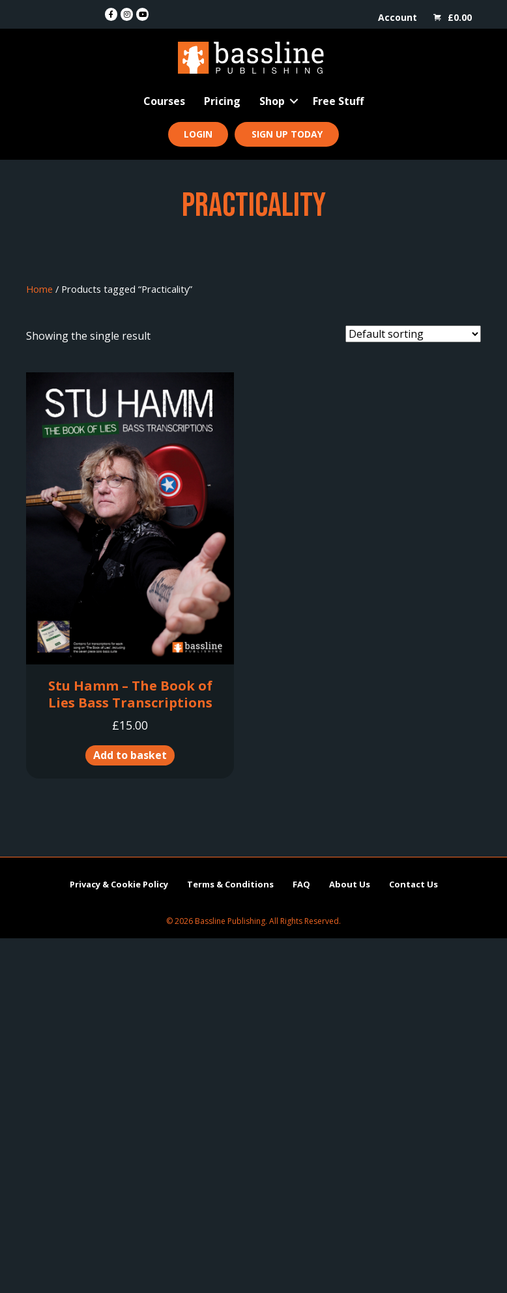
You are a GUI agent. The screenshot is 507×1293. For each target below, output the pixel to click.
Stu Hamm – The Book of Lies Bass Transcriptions (130, 694)
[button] (294, 101)
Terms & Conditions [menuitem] (230, 884)
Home (39, 288)
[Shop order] (413, 333)
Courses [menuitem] (164, 101)
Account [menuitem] (397, 17)
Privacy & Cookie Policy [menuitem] (119, 884)
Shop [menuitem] (272, 101)
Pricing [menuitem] (222, 101)
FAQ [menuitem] (301, 884)
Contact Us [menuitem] (413, 884)
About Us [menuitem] (349, 884)
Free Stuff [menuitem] (338, 101)
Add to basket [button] (130, 755)
